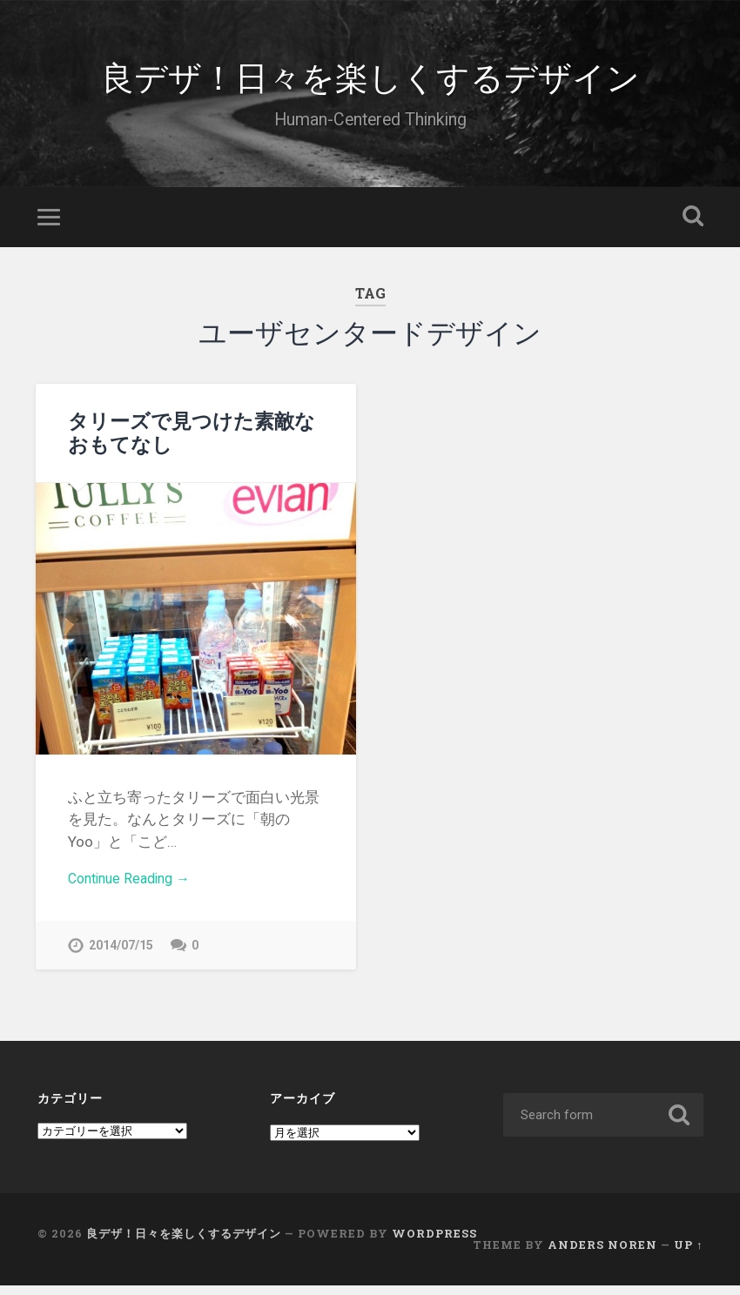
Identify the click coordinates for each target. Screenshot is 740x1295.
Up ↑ (688, 1254)
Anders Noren (602, 1254)
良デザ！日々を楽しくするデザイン (370, 78)
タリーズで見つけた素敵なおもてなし (191, 438)
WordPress (434, 1243)
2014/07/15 (121, 954)
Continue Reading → (134, 886)
